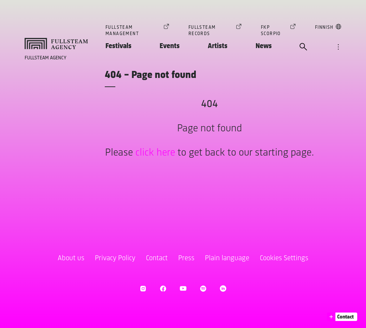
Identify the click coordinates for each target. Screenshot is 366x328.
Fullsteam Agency (45, 58)
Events (170, 46)
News (264, 46)
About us (71, 258)
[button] (342, 317)
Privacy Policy (115, 258)
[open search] (303, 47)
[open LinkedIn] (223, 288)
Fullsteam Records (211, 31)
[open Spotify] (203, 288)
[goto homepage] (56, 43)
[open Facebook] (163, 288)
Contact (157, 258)
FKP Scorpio (274, 31)
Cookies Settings (284, 258)
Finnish (324, 29)
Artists (217, 46)
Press (186, 258)
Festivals (118, 46)
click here (155, 152)
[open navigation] (338, 47)
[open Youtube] (183, 288)
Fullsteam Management (133, 31)
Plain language (227, 258)
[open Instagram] (143, 288)
